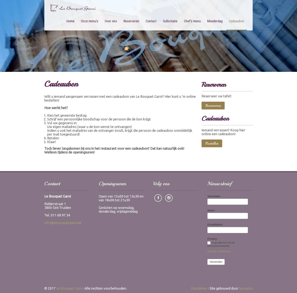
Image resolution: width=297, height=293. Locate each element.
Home (70, 21)
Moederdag (215, 21)
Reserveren (131, 21)
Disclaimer (199, 288)
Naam (211, 210)
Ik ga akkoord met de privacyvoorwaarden (221, 244)
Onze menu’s (89, 21)
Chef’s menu (192, 21)
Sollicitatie (170, 21)
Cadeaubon (236, 21)
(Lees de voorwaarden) (219, 251)
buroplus (246, 288)
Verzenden (216, 261)
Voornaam (213, 196)
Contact (151, 21)
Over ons (111, 21)
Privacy (213, 238)
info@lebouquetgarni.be (62, 223)
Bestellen (211, 143)
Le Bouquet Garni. (70, 288)
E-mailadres (214, 224)
